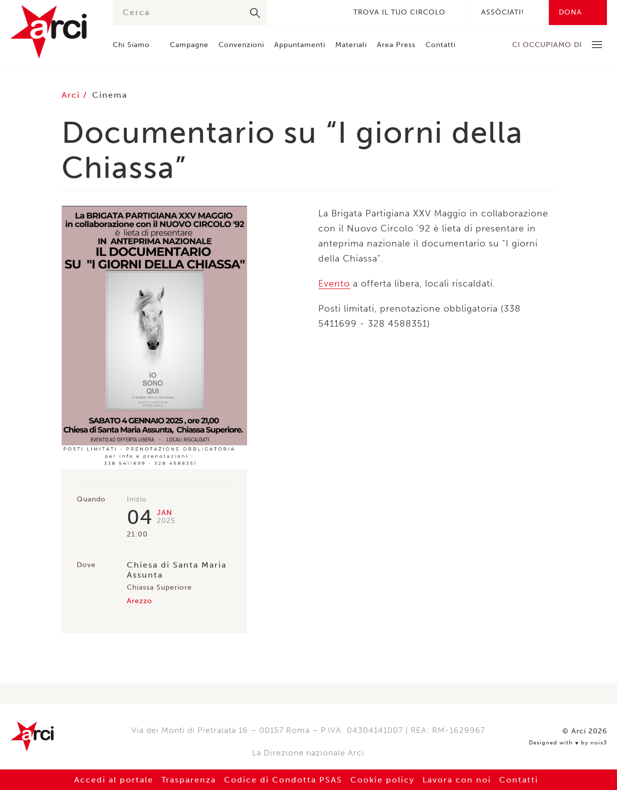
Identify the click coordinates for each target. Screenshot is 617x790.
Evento (334, 283)
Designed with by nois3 (568, 742)
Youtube (329, 12)
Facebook (284, 12)
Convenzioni (241, 45)
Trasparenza (188, 779)
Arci (51, 32)
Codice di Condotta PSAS (283, 779)
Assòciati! (502, 12)
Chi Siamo (131, 45)
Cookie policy (382, 779)
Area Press (396, 45)
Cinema (109, 95)
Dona (570, 12)
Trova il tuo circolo (399, 12)
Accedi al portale (113, 779)
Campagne (189, 45)
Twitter (299, 12)
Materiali (351, 45)
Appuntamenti (299, 45)
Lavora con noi (457, 779)
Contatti (441, 45)
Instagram (314, 12)
